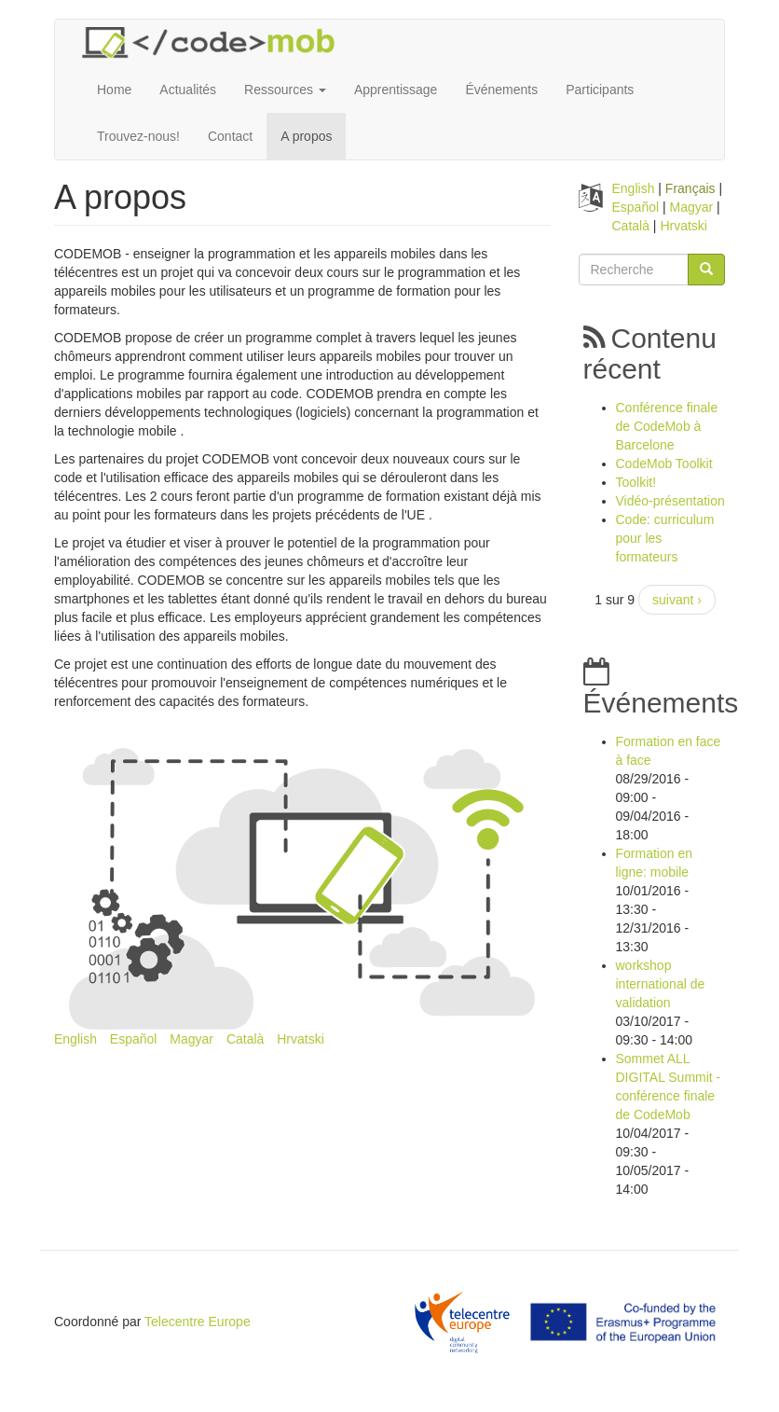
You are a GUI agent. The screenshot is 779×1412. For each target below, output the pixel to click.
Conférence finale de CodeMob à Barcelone (667, 426)
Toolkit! (636, 482)
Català (245, 1038)
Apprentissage (396, 89)
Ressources (285, 89)
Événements (501, 89)
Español (133, 1038)
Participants (600, 89)
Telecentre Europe (197, 1321)
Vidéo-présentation (670, 500)
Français (690, 188)
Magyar (191, 1038)
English (75, 1038)
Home (114, 89)
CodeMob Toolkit (664, 463)
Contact (230, 136)
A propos (306, 136)
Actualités (187, 89)
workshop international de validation (660, 984)
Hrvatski (300, 1038)
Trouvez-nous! (138, 136)
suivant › (677, 599)
